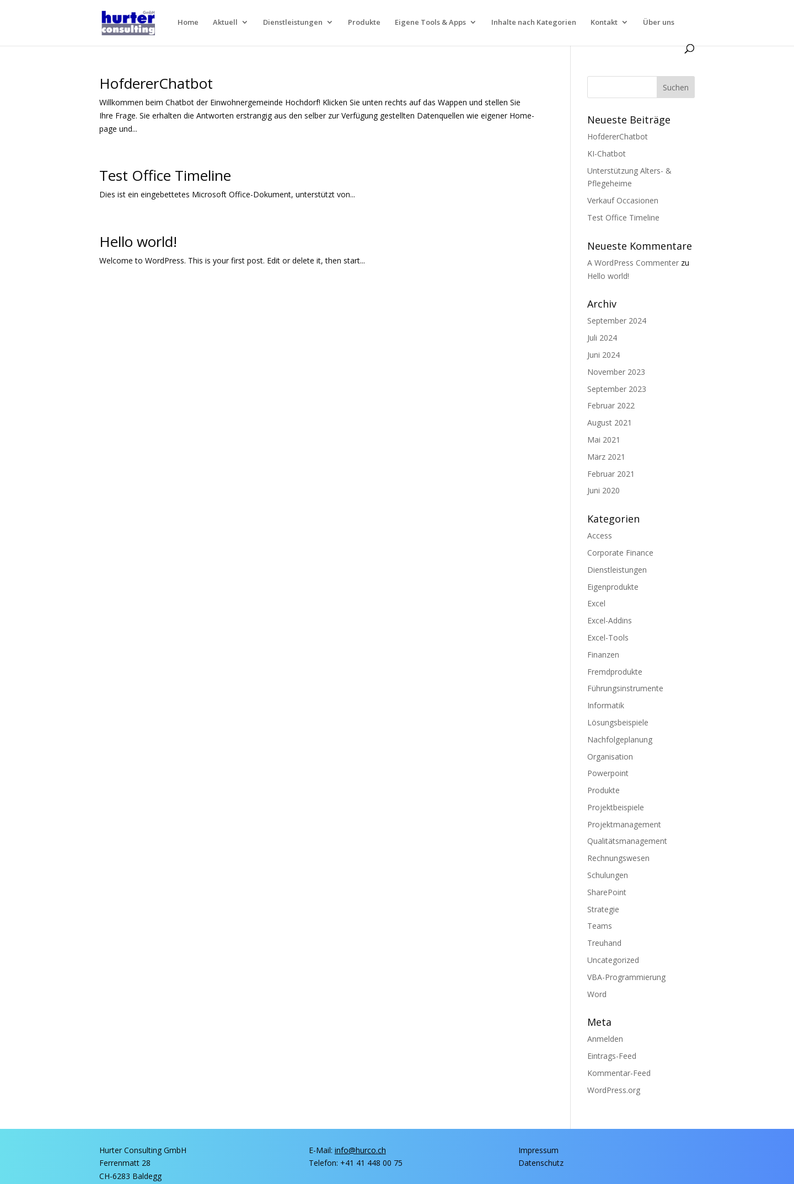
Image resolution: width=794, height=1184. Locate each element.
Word (597, 994)
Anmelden (605, 1039)
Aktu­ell (225, 22)
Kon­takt (604, 22)
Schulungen (607, 875)
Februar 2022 (611, 405)
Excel (596, 603)
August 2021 (609, 422)
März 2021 (606, 456)
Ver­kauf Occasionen (622, 200)
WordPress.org (613, 1090)
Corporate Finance (620, 552)
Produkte (603, 790)
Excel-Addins (609, 620)
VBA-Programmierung (626, 977)
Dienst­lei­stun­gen (293, 22)
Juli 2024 (602, 337)
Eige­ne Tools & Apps (430, 22)
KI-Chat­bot (606, 153)
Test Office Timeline (165, 175)
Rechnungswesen (618, 858)
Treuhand (604, 943)
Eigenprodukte (613, 587)
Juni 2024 (603, 354)
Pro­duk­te (364, 22)
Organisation (610, 756)
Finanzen (603, 654)
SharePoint (606, 892)
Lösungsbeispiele (617, 722)
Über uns (658, 22)
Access (599, 535)
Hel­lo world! (138, 241)
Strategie (603, 909)
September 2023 (616, 389)
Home (188, 22)
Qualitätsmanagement (627, 841)
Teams (599, 926)
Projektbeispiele (615, 807)
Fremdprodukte (614, 671)
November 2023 (616, 372)
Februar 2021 (611, 474)
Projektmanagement (624, 824)
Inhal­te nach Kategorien (533, 22)
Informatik (605, 705)
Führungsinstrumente (625, 688)
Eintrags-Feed (611, 1056)
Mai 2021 (603, 439)
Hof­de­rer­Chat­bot (156, 83)
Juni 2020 (603, 490)
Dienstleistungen (617, 569)
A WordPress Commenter (633, 262)
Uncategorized (613, 960)
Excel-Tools (608, 637)
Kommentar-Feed (619, 1073)
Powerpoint (608, 773)
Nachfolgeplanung (619, 739)
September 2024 (616, 320)
